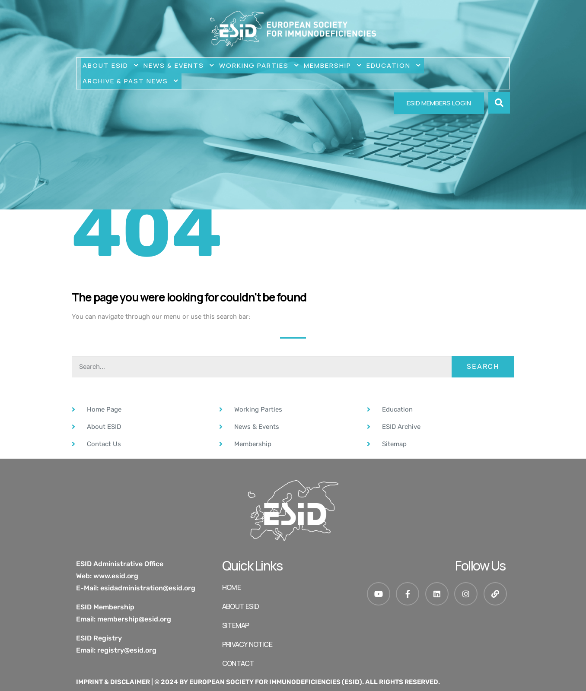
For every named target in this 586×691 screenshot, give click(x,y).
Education (394, 65)
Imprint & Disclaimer (113, 682)
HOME (231, 587)
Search (483, 366)
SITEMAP (235, 625)
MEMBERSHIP (333, 65)
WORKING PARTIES (259, 65)
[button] (499, 103)
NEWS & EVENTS (179, 65)
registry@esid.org (126, 650)
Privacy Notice (247, 644)
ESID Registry (99, 638)
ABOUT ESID (111, 65)
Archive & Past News (131, 81)
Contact (238, 663)
